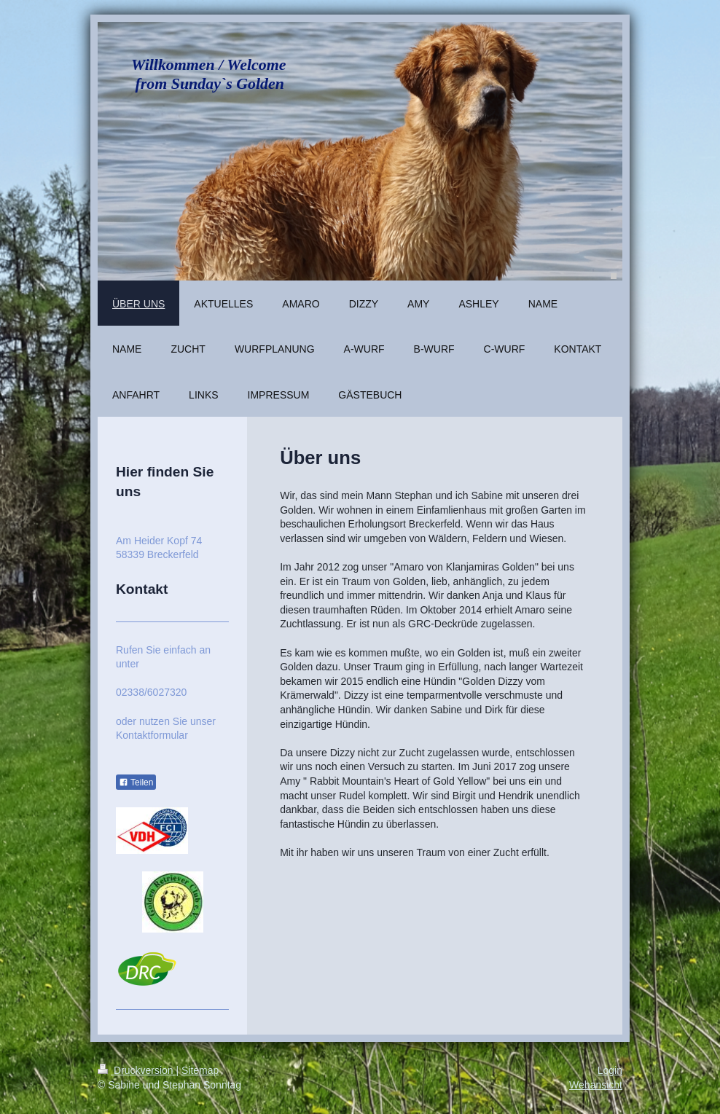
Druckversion (137, 1070)
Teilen (136, 782)
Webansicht (595, 1085)
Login (610, 1070)
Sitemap (200, 1070)
